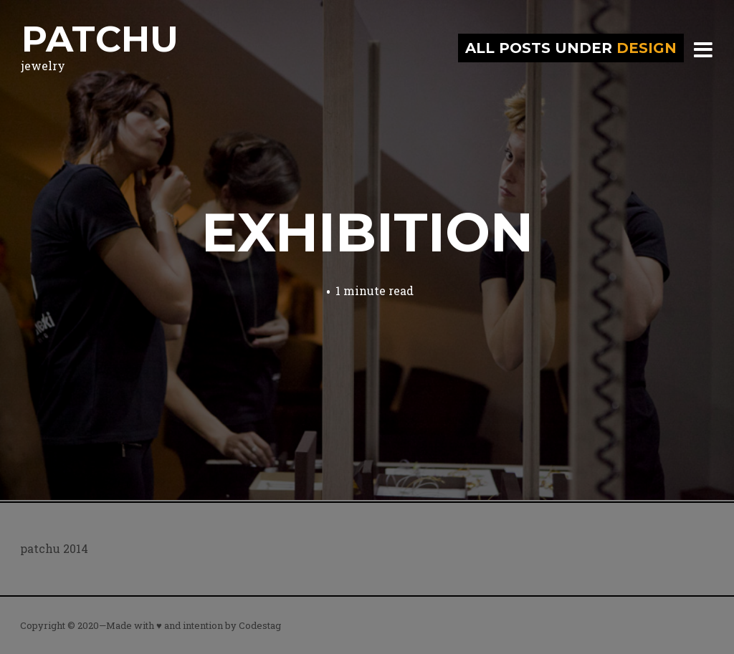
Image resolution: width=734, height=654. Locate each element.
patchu (100, 39)
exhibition (367, 232)
